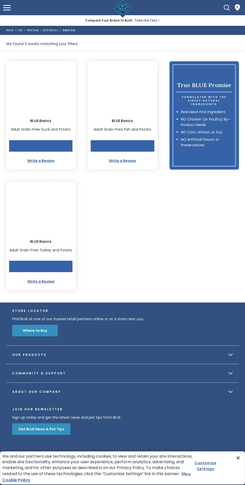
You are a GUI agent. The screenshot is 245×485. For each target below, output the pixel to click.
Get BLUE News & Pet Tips (41, 429)
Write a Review (40, 160)
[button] (7, 8)
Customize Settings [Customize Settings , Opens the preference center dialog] (205, 465)
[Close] (238, 457)
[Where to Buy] (237, 7)
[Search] (226, 7)
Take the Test (146, 20)
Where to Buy (35, 330)
